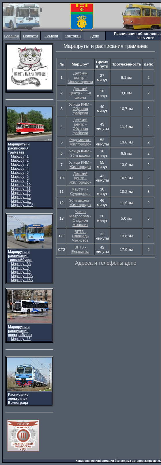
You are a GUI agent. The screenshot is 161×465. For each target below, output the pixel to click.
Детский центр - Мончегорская (80, 77)
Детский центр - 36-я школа (80, 93)
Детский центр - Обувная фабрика (80, 126)
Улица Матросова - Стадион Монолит (80, 218)
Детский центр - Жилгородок (80, 177)
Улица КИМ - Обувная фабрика (80, 108)
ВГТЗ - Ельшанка (80, 249)
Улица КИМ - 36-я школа (80, 153)
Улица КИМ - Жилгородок (80, 164)
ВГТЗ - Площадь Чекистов (80, 235)
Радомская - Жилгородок (80, 142)
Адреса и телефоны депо (105, 263)
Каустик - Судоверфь (80, 191)
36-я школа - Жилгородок (80, 202)
